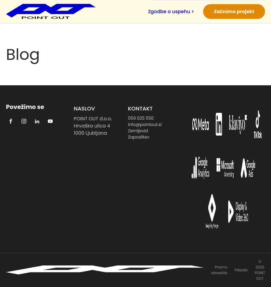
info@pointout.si (145, 124)
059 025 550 (141, 118)
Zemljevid (138, 131)
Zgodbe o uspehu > (171, 11)
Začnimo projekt (234, 11)
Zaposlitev (138, 137)
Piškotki (241, 270)
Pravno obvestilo (219, 270)
